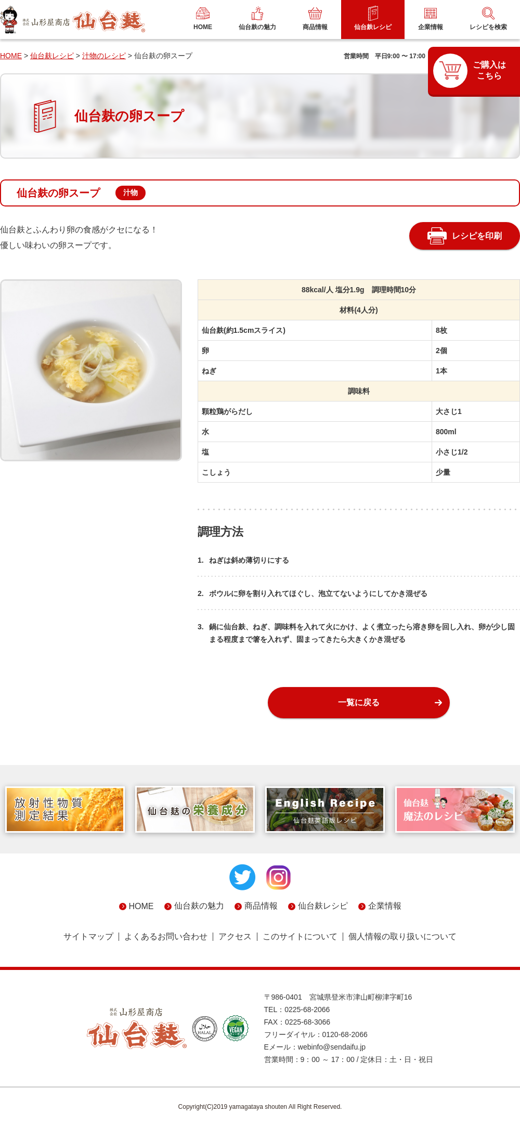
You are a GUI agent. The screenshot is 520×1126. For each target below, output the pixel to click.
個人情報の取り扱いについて (402, 937)
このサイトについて (300, 937)
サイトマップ (88, 937)
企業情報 (384, 905)
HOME (11, 55)
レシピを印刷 (477, 235)
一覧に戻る (359, 702)
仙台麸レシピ (52, 55)
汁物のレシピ (104, 55)
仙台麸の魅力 (199, 905)
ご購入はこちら (489, 70)
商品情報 (261, 905)
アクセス (235, 937)
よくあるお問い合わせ (165, 937)
